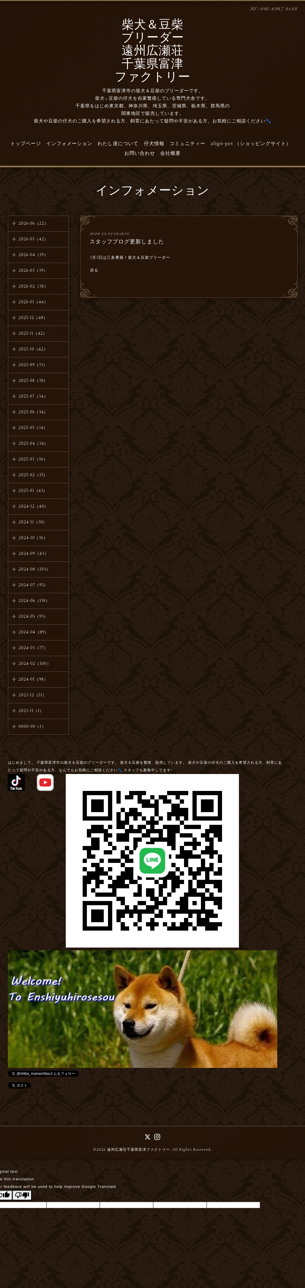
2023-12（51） (33, 695)
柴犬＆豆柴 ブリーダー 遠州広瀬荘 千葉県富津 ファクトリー (152, 51)
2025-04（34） (33, 443)
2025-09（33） (33, 365)
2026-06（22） (34, 223)
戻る (94, 270)
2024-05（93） (33, 616)
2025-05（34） (33, 427)
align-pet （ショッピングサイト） (251, 144)
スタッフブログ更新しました (127, 241)
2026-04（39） (33, 254)
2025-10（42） (33, 349)
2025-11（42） (33, 333)
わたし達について (117, 144)
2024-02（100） (35, 663)
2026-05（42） (34, 239)
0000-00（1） (32, 726)
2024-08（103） (34, 569)
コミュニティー (187, 144)
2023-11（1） (31, 710)
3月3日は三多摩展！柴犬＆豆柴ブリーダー (130, 257)
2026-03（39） (33, 270)
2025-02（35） (33, 475)
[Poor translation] (22, 1195)
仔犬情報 (154, 144)
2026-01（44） (33, 302)
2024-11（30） (33, 522)
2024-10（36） (33, 537)
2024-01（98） (33, 679)
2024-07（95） (33, 585)
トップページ (25, 144)
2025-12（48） (33, 317)
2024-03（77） (33, 648)
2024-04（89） (34, 632)
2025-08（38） (33, 380)
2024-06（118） (34, 600)
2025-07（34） (33, 396)
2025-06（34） (33, 412)
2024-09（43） (34, 553)
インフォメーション (69, 144)
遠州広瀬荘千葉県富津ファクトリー (138, 1149)
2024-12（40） (34, 506)
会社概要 (170, 153)
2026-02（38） (33, 286)
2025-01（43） (33, 490)
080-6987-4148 (279, 9)
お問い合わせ (139, 153)
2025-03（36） (33, 459)
